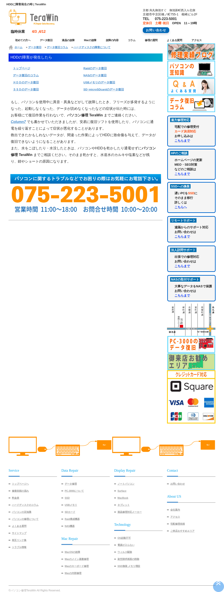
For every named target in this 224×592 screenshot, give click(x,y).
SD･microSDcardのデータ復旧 (103, 89)
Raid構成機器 (72, 519)
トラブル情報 (19, 547)
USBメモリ (71, 505)
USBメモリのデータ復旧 (99, 82)
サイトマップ (19, 533)
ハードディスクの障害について (91, 47)
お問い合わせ (177, 483)
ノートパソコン (126, 483)
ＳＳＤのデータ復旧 (26, 89)
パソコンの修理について (25, 519)
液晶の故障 (68, 40)
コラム (132, 40)
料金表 (15, 498)
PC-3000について (74, 490)
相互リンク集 (19, 540)
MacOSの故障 (72, 552)
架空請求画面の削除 (128, 559)
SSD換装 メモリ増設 (129, 566)
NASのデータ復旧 (94, 75)
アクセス (196, 40)
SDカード (70, 512)
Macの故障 (90, 40)
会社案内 (175, 509)
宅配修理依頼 (177, 523)
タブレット (124, 505)
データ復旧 (46, 40)
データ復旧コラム (57, 47)
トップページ (21, 68)
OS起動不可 (124, 538)
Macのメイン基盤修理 (77, 559)
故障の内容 (112, 40)
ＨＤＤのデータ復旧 (26, 82)
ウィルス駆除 (125, 552)
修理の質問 (151, 40)
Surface (122, 490)
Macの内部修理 (73, 573)
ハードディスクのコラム (25, 505)
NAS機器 (70, 526)
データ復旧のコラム (26, 75)
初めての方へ (22, 40)
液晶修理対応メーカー (130, 512)
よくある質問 (174, 40)
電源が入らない (126, 545)
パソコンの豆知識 (21, 512)
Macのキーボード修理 (77, 566)
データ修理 (71, 483)
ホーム (18, 47)
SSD (67, 498)
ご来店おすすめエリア (182, 531)
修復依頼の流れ (20, 490)
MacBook (123, 498)
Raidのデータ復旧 (95, 68)
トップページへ (20, 483)
